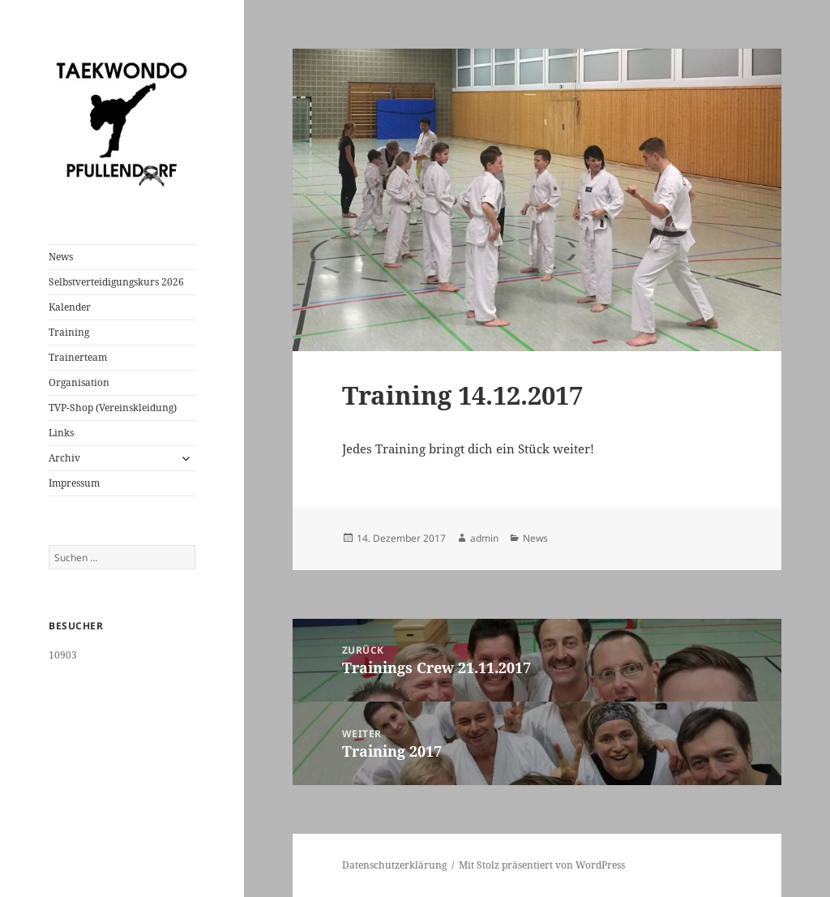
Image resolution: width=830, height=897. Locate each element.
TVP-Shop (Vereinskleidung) (113, 407)
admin (484, 538)
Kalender (70, 307)
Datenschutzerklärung (394, 865)
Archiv (64, 458)
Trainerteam (78, 357)
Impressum (74, 483)
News (61, 257)
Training (69, 332)
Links (61, 433)
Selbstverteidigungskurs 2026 (116, 282)
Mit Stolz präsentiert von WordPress (542, 865)
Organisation (79, 382)
